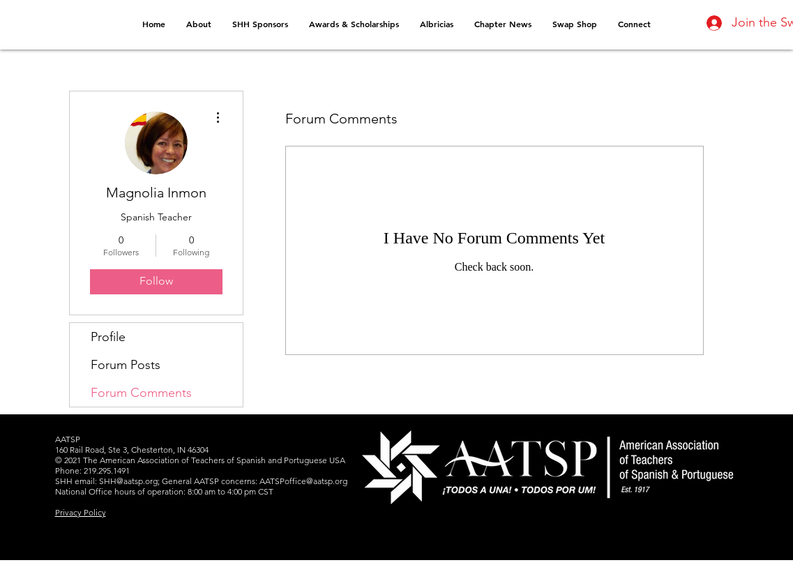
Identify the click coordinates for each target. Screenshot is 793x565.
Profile (108, 337)
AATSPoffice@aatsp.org (303, 481)
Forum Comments (141, 392)
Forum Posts (125, 364)
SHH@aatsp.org (128, 481)
